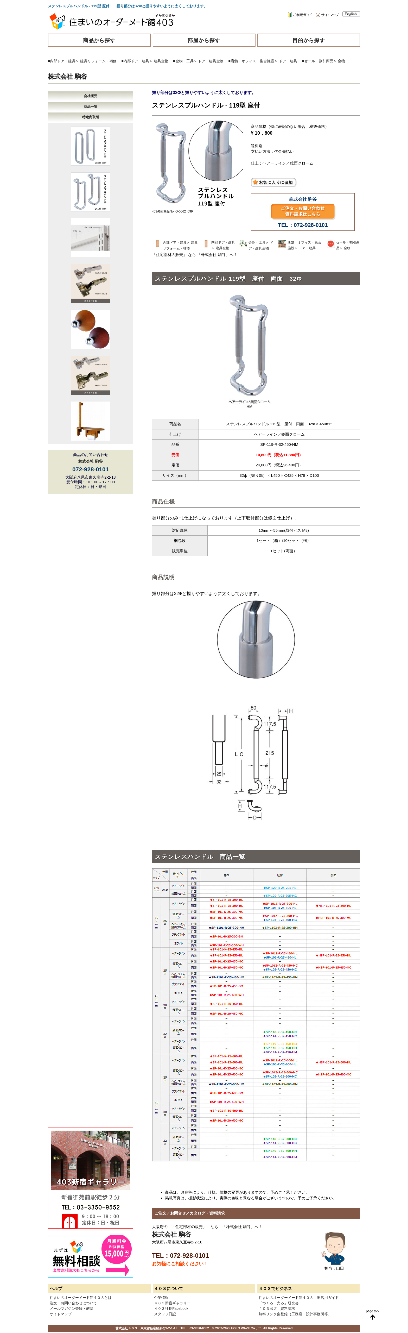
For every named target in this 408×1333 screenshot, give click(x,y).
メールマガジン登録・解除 (71, 1308)
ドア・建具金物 (211, 61)
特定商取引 (90, 117)
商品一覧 (90, 107)
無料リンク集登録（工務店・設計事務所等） (295, 1314)
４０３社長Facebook (171, 1308)
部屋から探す (204, 40)
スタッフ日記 (165, 1314)
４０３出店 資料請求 (277, 1308)
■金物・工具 (183, 61)
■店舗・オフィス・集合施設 (251, 61)
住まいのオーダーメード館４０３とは (81, 1298)
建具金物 (161, 61)
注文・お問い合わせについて (73, 1303)
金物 (341, 61)
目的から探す (308, 40)
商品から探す (99, 40)
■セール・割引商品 (317, 61)
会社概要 (90, 96)
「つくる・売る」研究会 (279, 1303)
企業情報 (161, 1298)
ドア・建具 (288, 61)
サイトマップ (61, 1314)
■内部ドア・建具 (61, 61)
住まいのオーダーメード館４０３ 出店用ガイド (299, 1298)
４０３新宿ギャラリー (172, 1303)
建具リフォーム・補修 (98, 61)
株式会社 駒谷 (67, 76)
